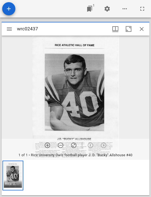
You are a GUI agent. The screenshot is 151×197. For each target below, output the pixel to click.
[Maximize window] (128, 29)
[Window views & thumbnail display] (115, 29)
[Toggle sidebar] (9, 29)
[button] (13, 175)
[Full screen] (142, 8)
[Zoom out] (60, 145)
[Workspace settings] (107, 8)
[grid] (75, 177)
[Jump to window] (89, 8)
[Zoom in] (47, 145)
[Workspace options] (124, 8)
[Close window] (141, 29)
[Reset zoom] (73, 145)
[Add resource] (8, 8)
